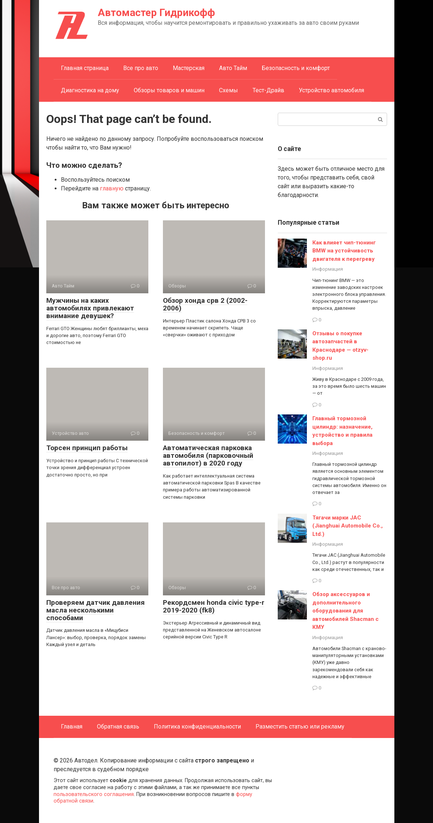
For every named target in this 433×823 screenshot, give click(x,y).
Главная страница (85, 68)
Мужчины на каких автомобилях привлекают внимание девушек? (90, 308)
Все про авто (140, 68)
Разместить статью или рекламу (299, 726)
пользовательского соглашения (94, 794)
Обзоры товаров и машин (169, 90)
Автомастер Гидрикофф (156, 13)
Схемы (228, 90)
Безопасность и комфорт (296, 68)
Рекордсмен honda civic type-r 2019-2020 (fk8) (213, 606)
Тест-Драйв (268, 90)
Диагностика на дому (90, 90)
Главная (71, 726)
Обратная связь (118, 726)
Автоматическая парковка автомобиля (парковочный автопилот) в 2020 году (208, 455)
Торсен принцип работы (87, 448)
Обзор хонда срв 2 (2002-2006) (205, 304)
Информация (327, 269)
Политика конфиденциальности (197, 726)
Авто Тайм (233, 68)
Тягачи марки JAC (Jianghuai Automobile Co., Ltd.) (347, 525)
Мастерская (188, 68)
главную (112, 188)
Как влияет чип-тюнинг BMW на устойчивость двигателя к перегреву (344, 250)
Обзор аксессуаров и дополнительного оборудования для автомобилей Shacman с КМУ (345, 610)
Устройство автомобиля (331, 90)
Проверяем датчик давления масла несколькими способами (95, 610)
